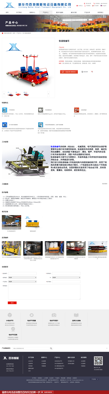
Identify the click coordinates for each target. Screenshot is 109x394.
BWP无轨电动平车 (59, 363)
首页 (7, 12)
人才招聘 (46, 378)
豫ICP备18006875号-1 (53, 380)
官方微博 (96, 5)
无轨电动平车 (49, 382)
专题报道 (44, 366)
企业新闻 (44, 361)
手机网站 (88, 5)
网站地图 (63, 378)
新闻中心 (32, 12)
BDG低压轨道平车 (59, 368)
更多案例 (104, 183)
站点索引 (51, 378)
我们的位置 (88, 3)
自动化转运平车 (58, 361)
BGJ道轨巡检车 (27, 33)
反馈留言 (75, 378)
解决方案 (74, 12)
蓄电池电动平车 (64, 382)
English (104, 5)
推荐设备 (69, 378)
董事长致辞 (31, 368)
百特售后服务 (71, 363)
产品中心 (46, 12)
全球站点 (80, 5)
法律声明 (30, 363)
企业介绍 (30, 361)
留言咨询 (86, 71)
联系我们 (100, 12)
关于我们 (19, 12)
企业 (29, 370)
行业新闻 (44, 363)
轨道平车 (56, 382)
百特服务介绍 (71, 361)
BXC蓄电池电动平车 (59, 366)
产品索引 (57, 378)
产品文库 (87, 12)
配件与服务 (59, 12)
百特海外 (30, 366)
